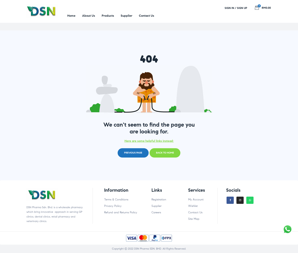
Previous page (133, 152)
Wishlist (193, 206)
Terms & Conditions (116, 199)
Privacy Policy (112, 206)
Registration (158, 199)
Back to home (165, 152)
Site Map (193, 219)
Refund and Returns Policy (120, 212)
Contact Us (195, 212)
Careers (156, 212)
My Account (196, 199)
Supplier (156, 206)
